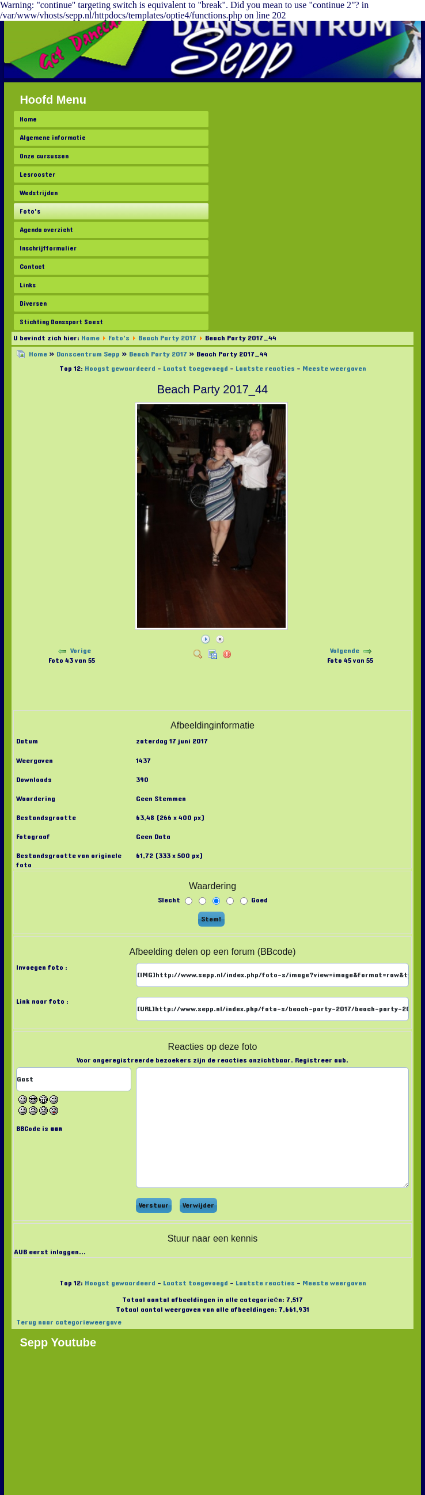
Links (28, 285)
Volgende (344, 651)
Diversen (33, 303)
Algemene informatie (53, 137)
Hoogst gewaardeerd (120, 368)
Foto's (30, 211)
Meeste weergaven (334, 368)
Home (28, 119)
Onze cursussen (44, 156)
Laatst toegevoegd (195, 368)
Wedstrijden (39, 193)
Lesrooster (37, 174)
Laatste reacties (265, 368)
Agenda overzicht (46, 229)
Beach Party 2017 (167, 338)
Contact (32, 266)
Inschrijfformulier (48, 248)
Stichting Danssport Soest (61, 322)
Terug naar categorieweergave (69, 1322)
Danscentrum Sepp (88, 354)
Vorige (80, 651)
